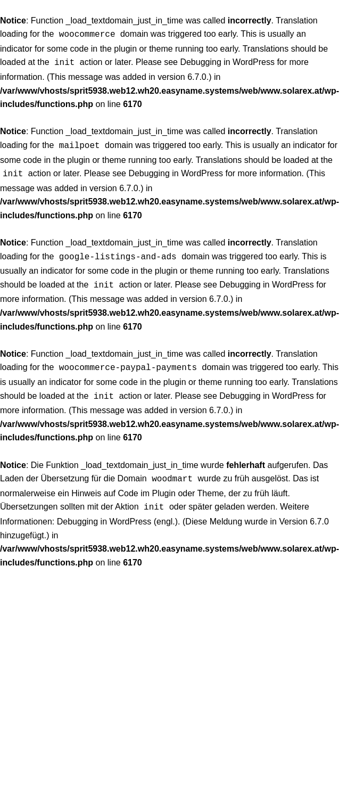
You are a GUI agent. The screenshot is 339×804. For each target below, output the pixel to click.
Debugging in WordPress (227, 60)
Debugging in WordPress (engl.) (117, 510)
